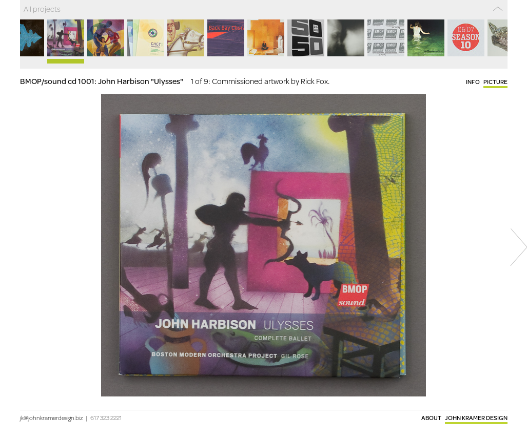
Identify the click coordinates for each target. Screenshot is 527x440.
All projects (42, 8)
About (431, 417)
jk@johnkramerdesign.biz (51, 417)
